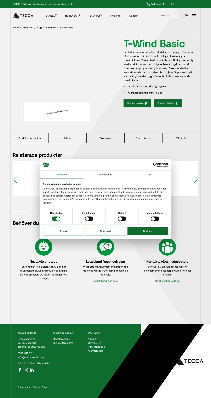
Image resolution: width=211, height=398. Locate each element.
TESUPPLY (95, 15)
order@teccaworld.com (32, 346)
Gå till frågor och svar (105, 280)
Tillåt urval (105, 231)
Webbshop (154, 4)
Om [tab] (149, 174)
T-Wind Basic (66, 27)
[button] (182, 4)
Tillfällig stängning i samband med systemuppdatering (45, 4)
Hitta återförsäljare (137, 103)
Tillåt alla (147, 231)
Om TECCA (94, 342)
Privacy (45, 387)
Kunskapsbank (96, 346)
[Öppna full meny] (193, 16)
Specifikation (143, 138)
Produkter (115, 15)
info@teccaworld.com (31, 357)
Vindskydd (50, 27)
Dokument (105, 138)
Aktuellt (92, 338)
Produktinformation (29, 138)
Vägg (39, 27)
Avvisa (63, 231)
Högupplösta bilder (168, 103)
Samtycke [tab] (61, 174)
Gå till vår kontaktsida (167, 280)
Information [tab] (105, 174)
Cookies (36, 387)
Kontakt (133, 15)
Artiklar (67, 138)
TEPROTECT (72, 15)
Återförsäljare (95, 350)
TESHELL (50, 15)
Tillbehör (181, 138)
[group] (182, 4)
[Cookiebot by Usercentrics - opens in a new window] (155, 165)
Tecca (16, 27)
